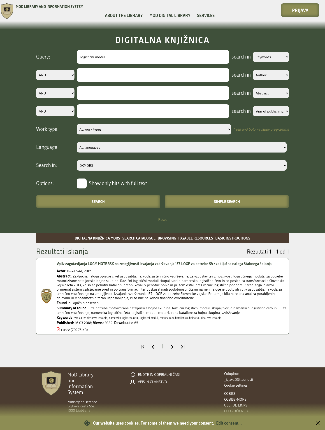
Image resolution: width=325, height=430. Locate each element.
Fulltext (67, 336)
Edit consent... (229, 423)
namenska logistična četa (139, 324)
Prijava (300, 10)
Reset (162, 219)
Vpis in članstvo (152, 382)
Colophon (231, 373)
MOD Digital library (169, 15)
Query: (43, 57)
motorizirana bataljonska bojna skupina (217, 324)
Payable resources (195, 238)
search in (234, 57)
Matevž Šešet (77, 277)
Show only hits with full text (118, 183)
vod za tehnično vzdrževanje (96, 324)
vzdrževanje (259, 324)
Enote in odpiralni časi (159, 374)
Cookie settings (236, 385)
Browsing (167, 238)
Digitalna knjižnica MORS (97, 238)
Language (46, 147)
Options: (45, 183)
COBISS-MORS (235, 399)
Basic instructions (232, 238)
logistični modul (172, 324)
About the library (124, 15)
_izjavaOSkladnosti (238, 379)
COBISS (229, 393)
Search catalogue (139, 238)
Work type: (47, 129)
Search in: (46, 165)
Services (206, 15)
